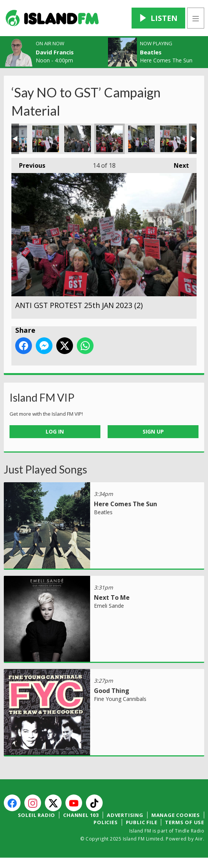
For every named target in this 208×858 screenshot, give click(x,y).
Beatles (151, 52)
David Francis (55, 52)
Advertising (125, 815)
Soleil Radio (37, 815)
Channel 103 (81, 815)
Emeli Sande (109, 605)
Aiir (199, 839)
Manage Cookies (175, 815)
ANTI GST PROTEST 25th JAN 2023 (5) (45, 139)
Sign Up (153, 431)
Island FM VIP (42, 397)
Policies (105, 822)
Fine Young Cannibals (120, 698)
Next (177, 164)
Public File (141, 822)
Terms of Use (184, 822)
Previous (28, 164)
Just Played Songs (45, 469)
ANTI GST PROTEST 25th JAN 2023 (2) (109, 139)
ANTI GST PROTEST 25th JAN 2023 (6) (141, 139)
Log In (55, 431)
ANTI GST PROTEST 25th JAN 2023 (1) (77, 139)
